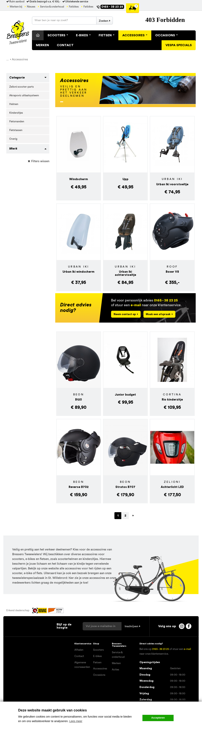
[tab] (27, 77)
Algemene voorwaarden (82, 665)
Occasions (166, 35)
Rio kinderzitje (172, 399)
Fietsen (106, 35)
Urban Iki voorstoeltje (172, 184)
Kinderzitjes (16, 112)
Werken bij (16, 6)
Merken (42, 45)
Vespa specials (179, 45)
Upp (125, 179)
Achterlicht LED (172, 487)
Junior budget (125, 394)
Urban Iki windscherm (78, 271)
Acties (115, 669)
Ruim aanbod (16, 1)
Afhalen (78, 650)
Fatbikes (74, 6)
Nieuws (31, 6)
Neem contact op (125, 314)
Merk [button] (13, 148)
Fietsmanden (16, 121)
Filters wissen (40, 161)
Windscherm (78, 179)
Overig (13, 139)
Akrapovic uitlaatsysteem (24, 95)
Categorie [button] (17, 77)
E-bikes (97, 656)
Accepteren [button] (158, 717)
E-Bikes (83, 35)
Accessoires (134, 35)
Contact (65, 45)
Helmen (13, 104)
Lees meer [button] (75, 721)
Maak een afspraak (158, 314)
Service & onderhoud (52, 6)
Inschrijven (131, 626)
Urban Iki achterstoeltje (125, 273)
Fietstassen (15, 130)
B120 (78, 399)
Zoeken (103, 21)
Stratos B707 (125, 487)
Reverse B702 (79, 487)
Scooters (58, 35)
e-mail (136, 305)
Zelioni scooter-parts (21, 86)
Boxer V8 (172, 271)
